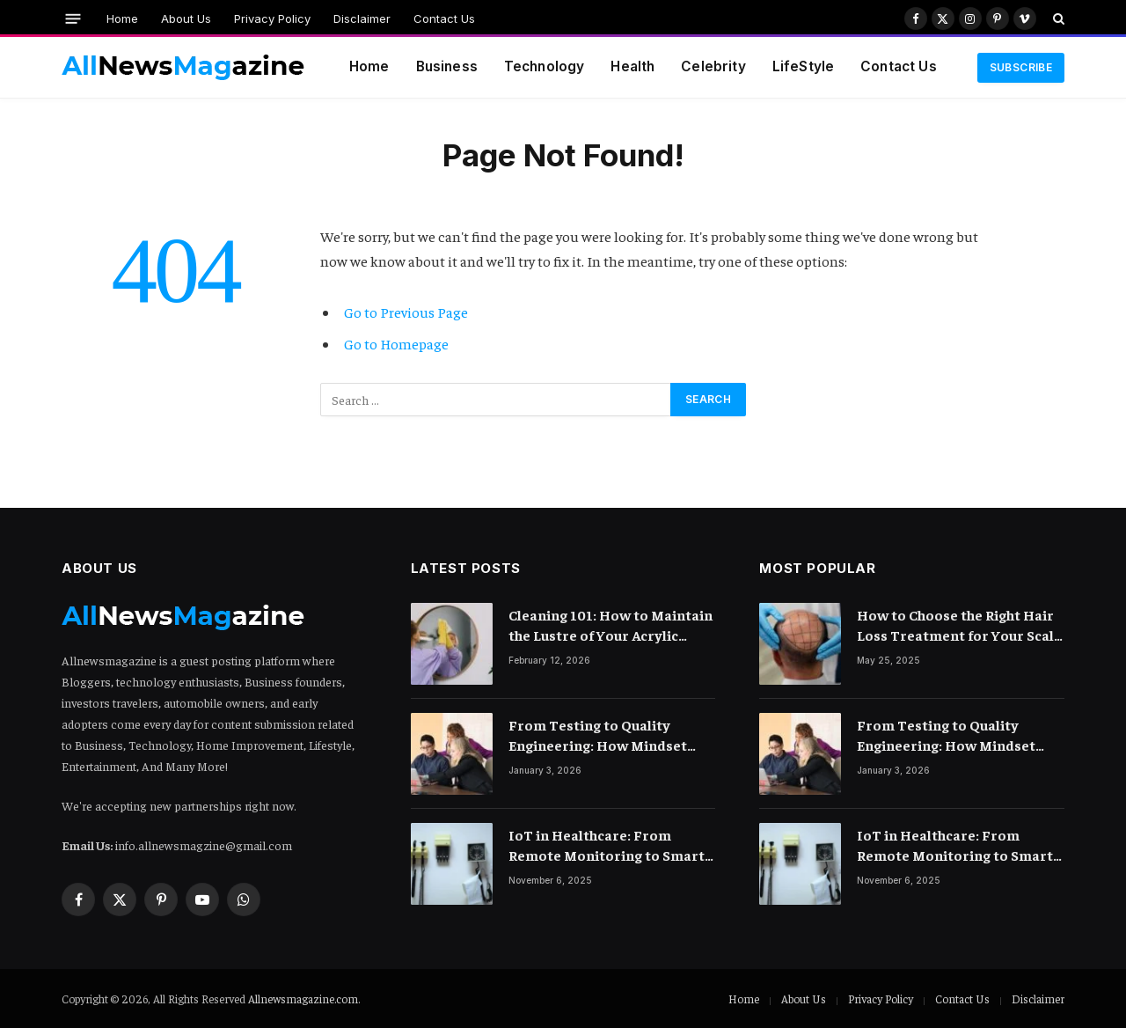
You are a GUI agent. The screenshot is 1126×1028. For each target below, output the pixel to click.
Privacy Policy (272, 18)
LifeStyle (803, 66)
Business (447, 66)
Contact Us (444, 18)
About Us (186, 18)
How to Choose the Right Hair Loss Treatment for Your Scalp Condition (960, 625)
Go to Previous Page (406, 312)
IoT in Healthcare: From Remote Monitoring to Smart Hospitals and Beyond (606, 845)
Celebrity (713, 66)
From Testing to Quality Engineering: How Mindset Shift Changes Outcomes (597, 735)
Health (632, 66)
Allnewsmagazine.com (303, 998)
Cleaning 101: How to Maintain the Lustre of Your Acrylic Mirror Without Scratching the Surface (610, 625)
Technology (544, 66)
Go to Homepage (396, 343)
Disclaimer (362, 18)
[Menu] (73, 18)
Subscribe (1021, 67)
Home (122, 18)
